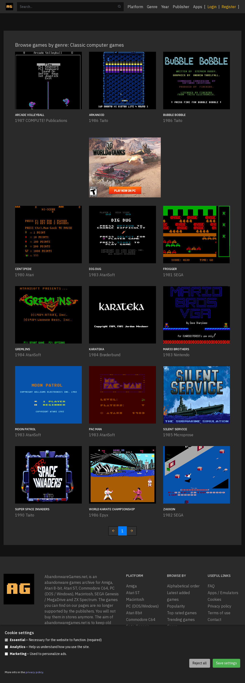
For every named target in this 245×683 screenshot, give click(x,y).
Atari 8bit (134, 612)
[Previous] (113, 530)
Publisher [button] (181, 6)
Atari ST (133, 592)
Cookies (214, 599)
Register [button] (229, 6)
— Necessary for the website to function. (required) (53, 640)
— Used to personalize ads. (36, 653)
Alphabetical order (183, 586)
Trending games (181, 619)
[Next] (132, 530)
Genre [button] (152, 6)
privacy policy (34, 672)
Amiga (131, 586)
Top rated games (182, 612)
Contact (214, 619)
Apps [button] (197, 6)
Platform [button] (135, 6)
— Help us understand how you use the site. (47, 646)
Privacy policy (219, 606)
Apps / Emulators (223, 592)
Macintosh (135, 599)
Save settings (226, 663)
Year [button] (165, 6)
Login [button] (212, 6)
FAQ (211, 586)
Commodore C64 (141, 619)
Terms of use (219, 612)
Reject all (200, 663)
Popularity (176, 606)
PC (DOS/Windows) (142, 606)
